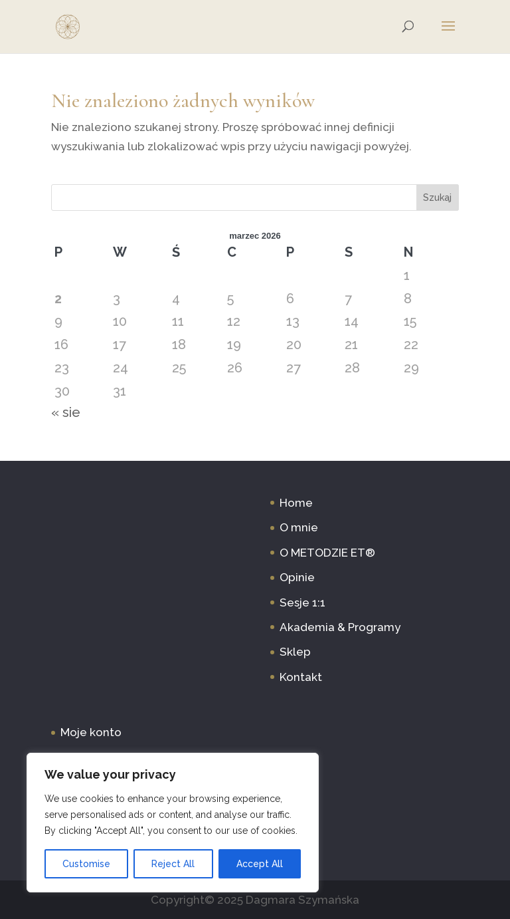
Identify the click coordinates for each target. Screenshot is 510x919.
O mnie (299, 527)
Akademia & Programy (340, 627)
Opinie (297, 577)
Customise (86, 863)
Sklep (295, 651)
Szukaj (437, 197)
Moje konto (91, 732)
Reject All (173, 863)
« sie (65, 412)
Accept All (259, 863)
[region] (173, 822)
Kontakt (301, 677)
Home (296, 502)
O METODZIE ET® (327, 552)
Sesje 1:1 (302, 602)
